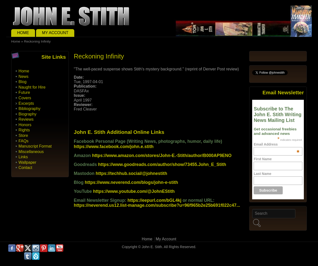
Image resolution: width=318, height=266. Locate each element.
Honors (25, 125)
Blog (23, 82)
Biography (28, 114)
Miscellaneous (31, 152)
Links (23, 157)
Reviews (26, 119)
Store (23, 135)
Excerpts (26, 103)
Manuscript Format (35, 146)
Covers (25, 98)
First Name (263, 159)
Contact (25, 167)
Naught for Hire (32, 87)
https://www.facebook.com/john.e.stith (114, 146)
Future (24, 92)
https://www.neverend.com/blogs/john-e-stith (131, 182)
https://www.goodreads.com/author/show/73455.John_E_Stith (162, 164)
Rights (24, 130)
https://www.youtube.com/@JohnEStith (134, 191)
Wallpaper (27, 162)
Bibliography (29, 108)
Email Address (276, 144)
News (24, 76)
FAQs (24, 141)
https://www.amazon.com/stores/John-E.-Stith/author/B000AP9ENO (161, 155)
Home (23, 33)
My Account (55, 33)
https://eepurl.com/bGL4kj (154, 200)
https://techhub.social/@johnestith (131, 173)
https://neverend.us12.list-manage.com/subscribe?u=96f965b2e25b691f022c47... (157, 205)
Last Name (262, 174)
